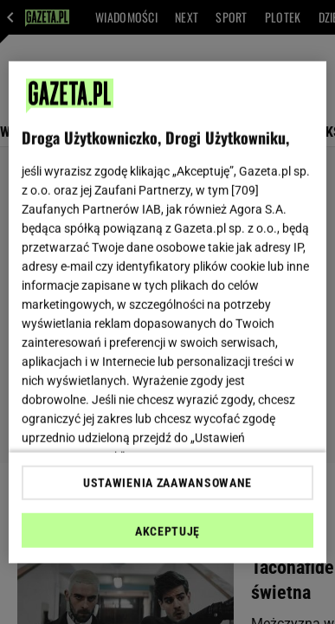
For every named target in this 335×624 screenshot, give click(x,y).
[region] (168, 312)
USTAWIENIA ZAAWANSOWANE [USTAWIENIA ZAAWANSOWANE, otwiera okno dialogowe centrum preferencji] (167, 483)
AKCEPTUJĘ (167, 531)
